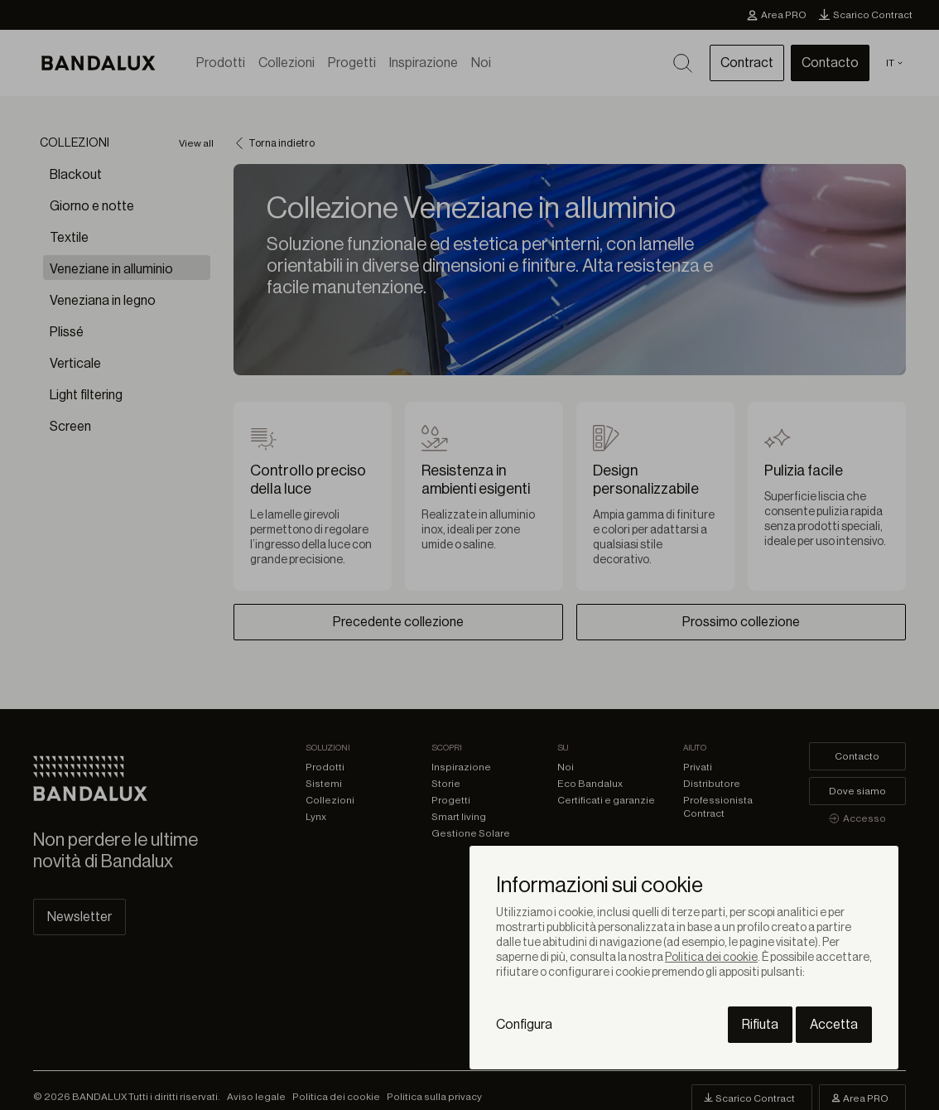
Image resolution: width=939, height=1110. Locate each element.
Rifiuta (760, 1024)
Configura (524, 1024)
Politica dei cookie (711, 957)
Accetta (834, 1024)
